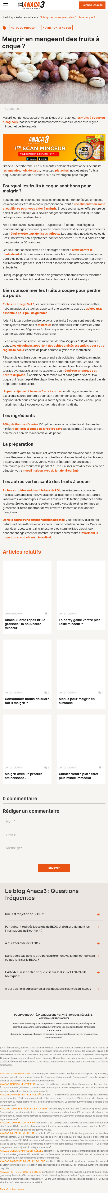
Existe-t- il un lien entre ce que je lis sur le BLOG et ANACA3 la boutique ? (45, 974)
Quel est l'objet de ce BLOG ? (24, 914)
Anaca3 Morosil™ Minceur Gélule (22, 1151)
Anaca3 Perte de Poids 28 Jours (21, 1172)
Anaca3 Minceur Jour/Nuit (18, 1133)
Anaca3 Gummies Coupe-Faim (18, 1123)
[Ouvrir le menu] (6, 5)
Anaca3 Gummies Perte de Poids (21, 1095)
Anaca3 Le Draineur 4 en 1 (16, 1073)
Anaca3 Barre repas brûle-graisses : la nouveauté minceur (25, 624)
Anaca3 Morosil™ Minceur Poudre (23, 1161)
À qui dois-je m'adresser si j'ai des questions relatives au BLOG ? (48, 988)
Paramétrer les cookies (12, 1189)
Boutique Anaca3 (92, 5)
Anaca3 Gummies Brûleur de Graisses (24, 1109)
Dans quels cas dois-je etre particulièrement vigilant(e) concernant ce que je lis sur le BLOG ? (50, 957)
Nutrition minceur (57, 28)
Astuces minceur (24, 28)
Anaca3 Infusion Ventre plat (18, 1084)
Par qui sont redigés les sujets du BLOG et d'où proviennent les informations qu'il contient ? (47, 928)
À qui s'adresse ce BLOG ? (22, 943)
